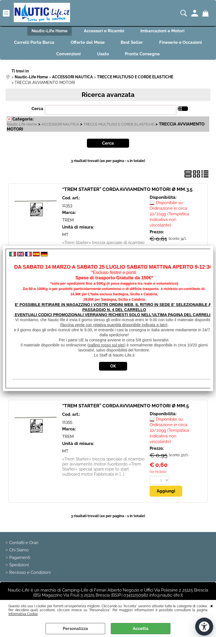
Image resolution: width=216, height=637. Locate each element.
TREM (68, 221)
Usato (103, 55)
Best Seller (132, 43)
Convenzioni (68, 55)
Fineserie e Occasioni (181, 43)
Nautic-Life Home (49, 31)
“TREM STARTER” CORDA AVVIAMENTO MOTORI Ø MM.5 (125, 407)
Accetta (140, 628)
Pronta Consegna (143, 55)
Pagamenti (19, 558)
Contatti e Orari (23, 543)
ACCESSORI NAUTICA (60, 125)
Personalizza (75, 628)
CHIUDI (211, 605)
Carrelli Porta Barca (33, 43)
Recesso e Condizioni (30, 573)
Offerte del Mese (87, 43)
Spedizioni (19, 566)
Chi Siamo (19, 551)
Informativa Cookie (23, 614)
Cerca (37, 110)
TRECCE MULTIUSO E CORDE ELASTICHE (119, 125)
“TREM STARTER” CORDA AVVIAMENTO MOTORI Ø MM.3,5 (127, 190)
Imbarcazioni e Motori (163, 31)
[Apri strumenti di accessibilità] (204, 627)
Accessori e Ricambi (104, 31)
